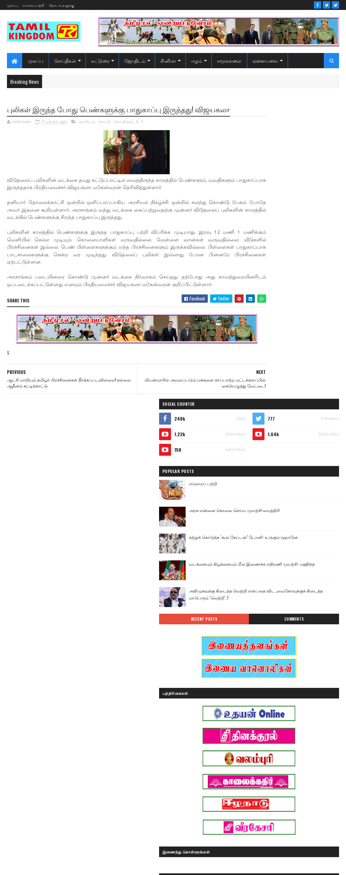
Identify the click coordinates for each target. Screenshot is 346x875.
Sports (248, 671)
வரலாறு (250, 798)
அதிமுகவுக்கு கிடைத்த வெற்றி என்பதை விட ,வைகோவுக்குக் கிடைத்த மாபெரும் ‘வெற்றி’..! (298, 301)
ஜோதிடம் (134, 60)
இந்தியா (250, 694)
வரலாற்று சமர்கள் (293, 798)
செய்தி (104, 134)
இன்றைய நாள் (256, 705)
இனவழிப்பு (291, 694)
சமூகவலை (229, 60)
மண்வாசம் (299, 787)
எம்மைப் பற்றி (283, 187)
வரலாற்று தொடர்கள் (261, 810)
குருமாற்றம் (253, 752)
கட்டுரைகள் (299, 729)
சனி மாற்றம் (293, 752)
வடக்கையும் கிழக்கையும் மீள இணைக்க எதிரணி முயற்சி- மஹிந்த (303, 271)
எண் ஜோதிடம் (256, 729)
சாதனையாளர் (255, 763)
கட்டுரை (100, 60)
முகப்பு (12, 5)
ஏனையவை (265, 60)
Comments (314, 324)
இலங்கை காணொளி (261, 717)
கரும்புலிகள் (254, 740)
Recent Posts (264, 324)
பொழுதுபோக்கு (257, 787)
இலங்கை (297, 705)
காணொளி (292, 740)
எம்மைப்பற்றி (33, 5)
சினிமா (168, 60)
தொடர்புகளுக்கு (61, 5)
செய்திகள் (65, 60)
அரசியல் (86, 134)
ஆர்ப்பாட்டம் (293, 682)
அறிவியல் (252, 682)
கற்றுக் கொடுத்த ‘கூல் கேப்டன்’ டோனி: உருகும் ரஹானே (298, 244)
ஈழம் (196, 60)
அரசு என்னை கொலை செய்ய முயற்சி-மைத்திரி (297, 218)
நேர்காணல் (297, 775)
